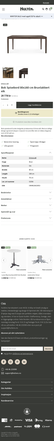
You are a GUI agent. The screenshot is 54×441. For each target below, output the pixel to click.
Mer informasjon (7, 136)
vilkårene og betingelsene (22, 353)
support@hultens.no (9, 328)
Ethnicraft (5, 84)
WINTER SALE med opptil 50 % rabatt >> (26, 16)
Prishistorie (4, 99)
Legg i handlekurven (34, 105)
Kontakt (46, 3)
